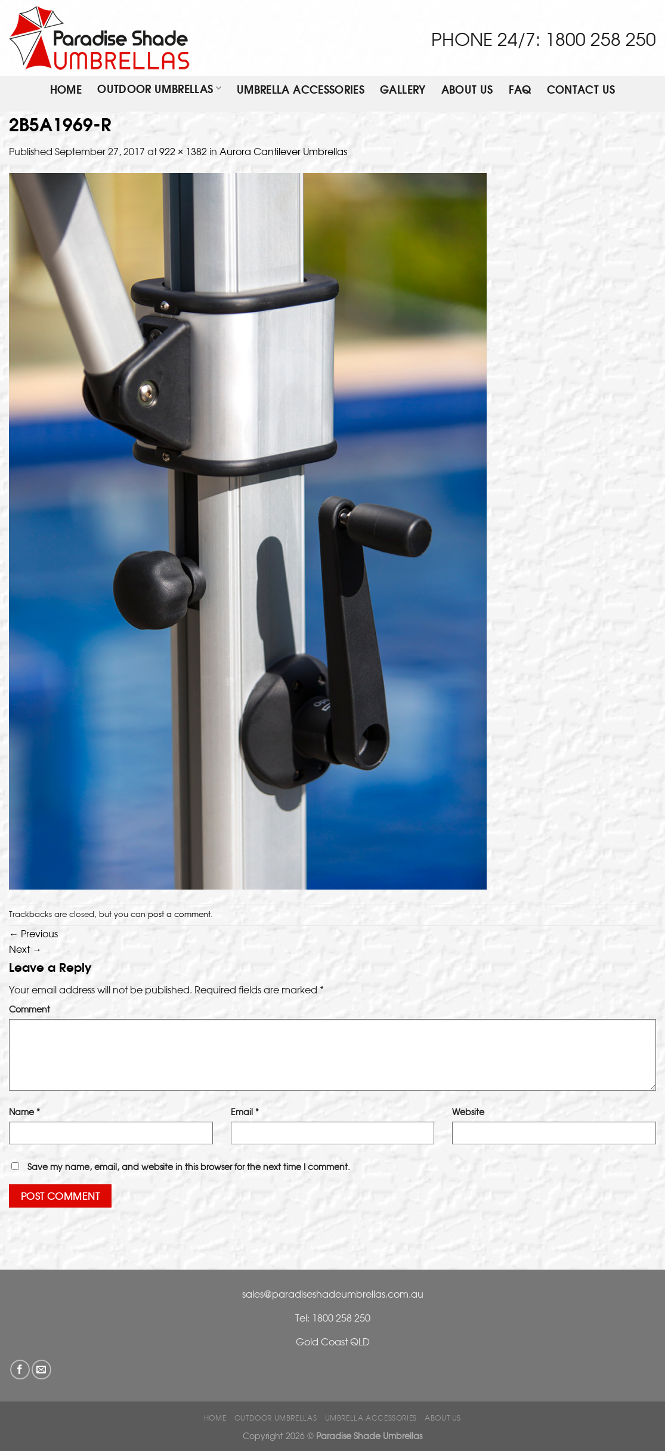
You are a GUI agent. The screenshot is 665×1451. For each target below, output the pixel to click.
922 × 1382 (183, 151)
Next (25, 948)
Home (66, 90)
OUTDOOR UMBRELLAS (159, 88)
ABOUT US (467, 90)
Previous (33, 933)
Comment (29, 1008)
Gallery (403, 90)
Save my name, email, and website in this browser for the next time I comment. (188, 1166)
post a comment (179, 914)
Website (468, 1111)
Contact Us (581, 90)
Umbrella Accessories (300, 90)
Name (24, 1111)
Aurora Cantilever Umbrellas (283, 151)
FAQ (520, 90)
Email (245, 1111)
